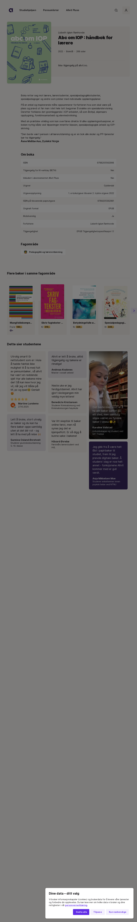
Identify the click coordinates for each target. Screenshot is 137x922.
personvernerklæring (76, 905)
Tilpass (97, 912)
